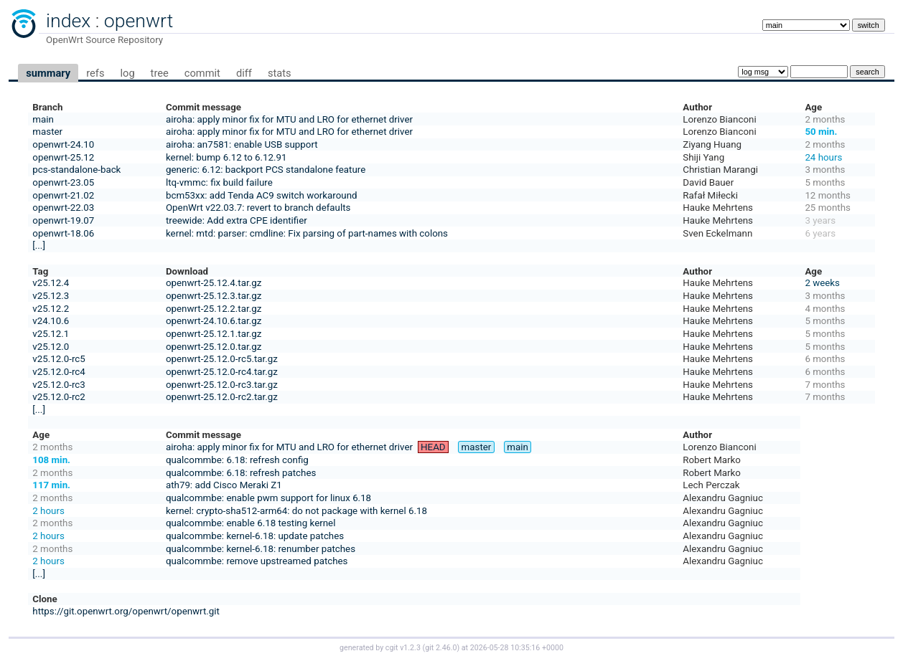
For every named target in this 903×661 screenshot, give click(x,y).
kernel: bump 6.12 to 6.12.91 (226, 157)
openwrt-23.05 (63, 182)
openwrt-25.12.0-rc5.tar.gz (222, 358)
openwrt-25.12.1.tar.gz (213, 333)
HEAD (433, 447)
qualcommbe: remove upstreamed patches (257, 561)
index (68, 20)
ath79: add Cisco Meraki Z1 (224, 485)
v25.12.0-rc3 (58, 384)
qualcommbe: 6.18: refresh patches (241, 472)
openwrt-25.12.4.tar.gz (213, 282)
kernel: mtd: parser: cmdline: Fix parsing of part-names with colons (307, 233)
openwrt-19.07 (63, 220)
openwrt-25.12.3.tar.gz (213, 295)
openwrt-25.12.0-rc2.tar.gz (222, 396)
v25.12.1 (50, 333)
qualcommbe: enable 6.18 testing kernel (250, 523)
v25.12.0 (50, 346)
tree (160, 73)
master (47, 131)
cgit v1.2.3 (403, 647)
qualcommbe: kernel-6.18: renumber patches (260, 548)
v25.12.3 (50, 295)
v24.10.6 (50, 320)
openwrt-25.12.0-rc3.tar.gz (222, 384)
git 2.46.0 (441, 647)
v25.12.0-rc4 (58, 371)
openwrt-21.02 (63, 195)
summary (48, 73)
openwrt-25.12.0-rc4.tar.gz (222, 371)
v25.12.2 (50, 308)
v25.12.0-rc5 (58, 358)
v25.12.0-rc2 (58, 396)
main (43, 119)
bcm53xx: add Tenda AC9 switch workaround (261, 195)
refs (95, 73)
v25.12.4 (50, 282)
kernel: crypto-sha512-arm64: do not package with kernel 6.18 (296, 510)
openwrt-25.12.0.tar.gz (213, 346)
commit (202, 73)
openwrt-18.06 (63, 233)
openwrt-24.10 (63, 144)
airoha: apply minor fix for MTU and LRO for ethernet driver (289, 119)
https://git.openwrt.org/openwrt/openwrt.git (126, 611)
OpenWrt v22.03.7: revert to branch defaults (258, 207)
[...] (38, 245)
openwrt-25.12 (63, 157)
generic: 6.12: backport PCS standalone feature (265, 169)
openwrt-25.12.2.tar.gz (213, 308)
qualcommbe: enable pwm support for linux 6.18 (268, 498)
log (127, 73)
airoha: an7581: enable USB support (242, 144)
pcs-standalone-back (76, 169)
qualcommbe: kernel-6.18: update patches (255, 536)
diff (244, 73)
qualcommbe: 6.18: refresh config (237, 460)
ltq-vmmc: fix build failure (219, 182)
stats (279, 73)
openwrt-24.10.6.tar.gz (213, 320)
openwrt (138, 20)
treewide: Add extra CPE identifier (236, 220)
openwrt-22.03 (63, 207)
